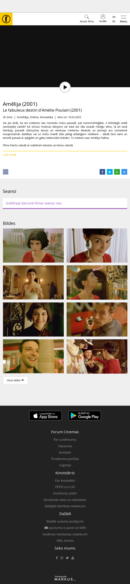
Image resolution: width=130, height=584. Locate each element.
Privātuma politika (65, 446)
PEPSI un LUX (65, 474)
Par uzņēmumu (65, 427)
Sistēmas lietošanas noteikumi (65, 521)
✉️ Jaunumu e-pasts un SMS (65, 515)
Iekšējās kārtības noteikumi (65, 493)
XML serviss (65, 528)
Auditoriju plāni (65, 480)
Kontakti (65, 440)
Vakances (65, 433)
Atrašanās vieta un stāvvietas (65, 487)
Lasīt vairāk (9, 142)
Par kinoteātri (65, 468)
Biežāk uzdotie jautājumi (65, 508)
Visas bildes (15, 367)
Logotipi (65, 452)
